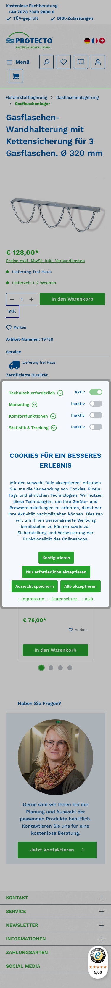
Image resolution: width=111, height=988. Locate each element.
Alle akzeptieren (80, 586)
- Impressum (32, 598)
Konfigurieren (56, 557)
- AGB (87, 598)
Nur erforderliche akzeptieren (56, 572)
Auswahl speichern (34, 586)
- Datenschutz (63, 598)
